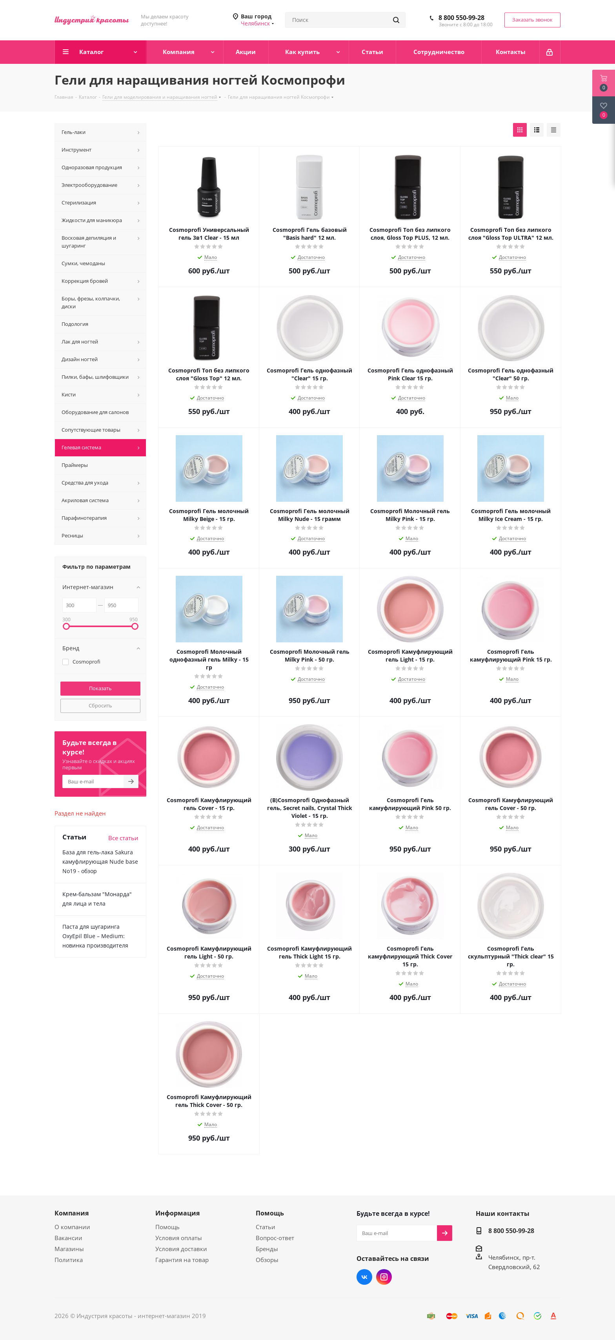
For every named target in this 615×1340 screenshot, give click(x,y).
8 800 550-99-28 (461, 17)
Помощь (167, 1227)
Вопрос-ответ (275, 1238)
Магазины (69, 1249)
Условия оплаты (178, 1238)
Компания (72, 1213)
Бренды (267, 1249)
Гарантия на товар (182, 1260)
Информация (177, 1213)
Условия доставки (181, 1249)
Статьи (265, 1227)
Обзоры (267, 1260)
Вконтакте (364, 1277)
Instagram (384, 1277)
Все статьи (123, 838)
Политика (69, 1260)
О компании (72, 1227)
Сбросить (100, 705)
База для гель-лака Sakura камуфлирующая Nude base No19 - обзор (100, 861)
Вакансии (68, 1238)
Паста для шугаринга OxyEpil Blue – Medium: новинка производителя (95, 936)
